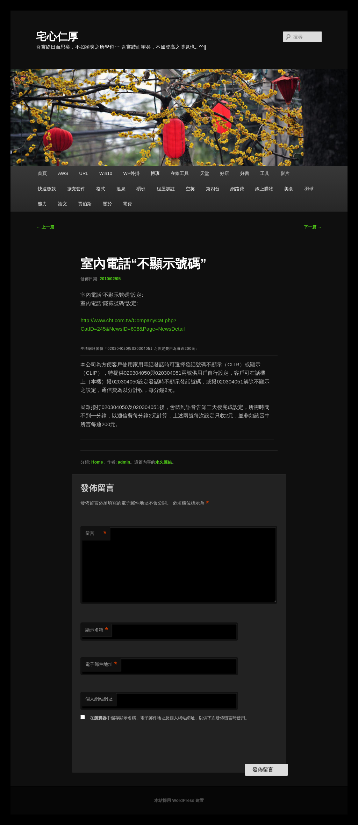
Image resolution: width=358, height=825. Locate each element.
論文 (62, 203)
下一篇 (313, 227)
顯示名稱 (96, 630)
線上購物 (264, 188)
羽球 (309, 188)
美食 (288, 188)
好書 (244, 173)
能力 (42, 203)
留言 (95, 534)
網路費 (237, 188)
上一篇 (45, 227)
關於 (107, 203)
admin (124, 462)
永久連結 (163, 462)
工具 (264, 173)
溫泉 (121, 188)
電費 (127, 203)
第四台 (213, 188)
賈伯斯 (85, 203)
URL (83, 173)
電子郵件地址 (101, 665)
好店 (224, 173)
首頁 (42, 173)
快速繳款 (47, 188)
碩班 (140, 188)
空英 (190, 188)
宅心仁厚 (57, 36)
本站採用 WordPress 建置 (179, 800)
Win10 (105, 173)
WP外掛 (131, 173)
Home (97, 462)
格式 (100, 188)
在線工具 (180, 173)
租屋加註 (166, 188)
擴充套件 (76, 188)
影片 (284, 173)
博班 (155, 173)
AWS (63, 173)
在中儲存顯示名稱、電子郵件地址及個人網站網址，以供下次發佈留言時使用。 (169, 717)
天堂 (204, 173)
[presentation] (133, 743)
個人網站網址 (99, 698)
